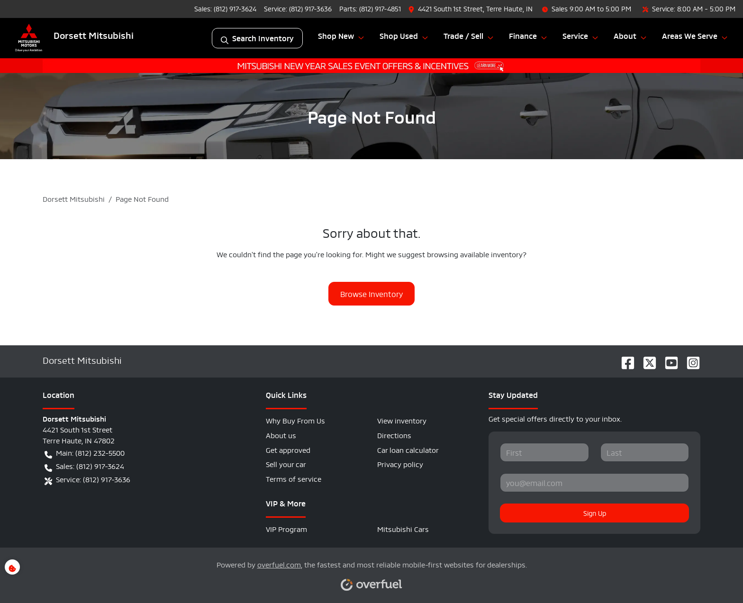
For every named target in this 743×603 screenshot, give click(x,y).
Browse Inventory (371, 293)
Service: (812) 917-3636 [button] (87, 479)
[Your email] (594, 482)
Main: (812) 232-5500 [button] (85, 453)
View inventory (401, 420)
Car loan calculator (408, 449)
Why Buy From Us (295, 420)
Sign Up (594, 512)
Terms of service (293, 478)
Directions (394, 435)
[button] (471, 9)
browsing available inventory (475, 254)
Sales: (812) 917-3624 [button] (84, 466)
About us (281, 435)
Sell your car (286, 463)
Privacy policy (400, 463)
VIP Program (286, 528)
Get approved (288, 449)
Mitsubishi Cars (403, 528)
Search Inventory (257, 38)
